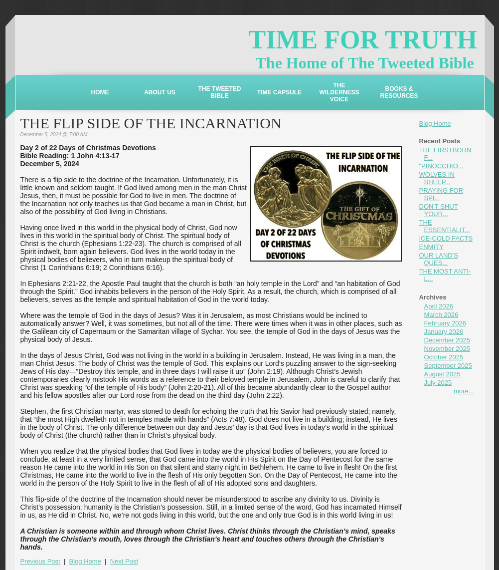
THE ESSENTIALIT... (444, 226)
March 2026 (441, 314)
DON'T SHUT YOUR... (438, 210)
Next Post (124, 561)
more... (464, 391)
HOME (100, 92)
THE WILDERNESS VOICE (339, 92)
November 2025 (447, 348)
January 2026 (444, 331)
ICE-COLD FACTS (446, 238)
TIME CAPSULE (279, 92)
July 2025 (438, 382)
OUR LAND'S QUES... (438, 259)
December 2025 (447, 340)
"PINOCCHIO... (441, 166)
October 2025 (444, 357)
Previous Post (40, 561)
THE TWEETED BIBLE (219, 92)
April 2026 (439, 306)
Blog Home (435, 123)
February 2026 (445, 323)
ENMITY (431, 247)
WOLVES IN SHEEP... (437, 178)
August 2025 (442, 374)
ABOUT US (159, 92)
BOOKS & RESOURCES (399, 92)
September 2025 (448, 365)
